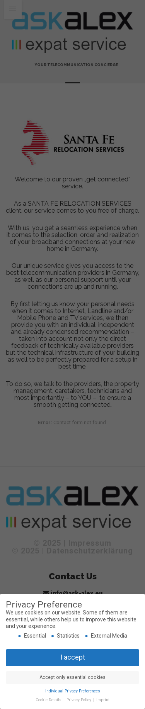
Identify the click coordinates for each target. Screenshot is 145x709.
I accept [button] (72, 657)
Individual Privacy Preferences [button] (72, 691)
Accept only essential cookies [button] (72, 677)
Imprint (102, 699)
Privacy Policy (79, 699)
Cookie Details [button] (49, 699)
